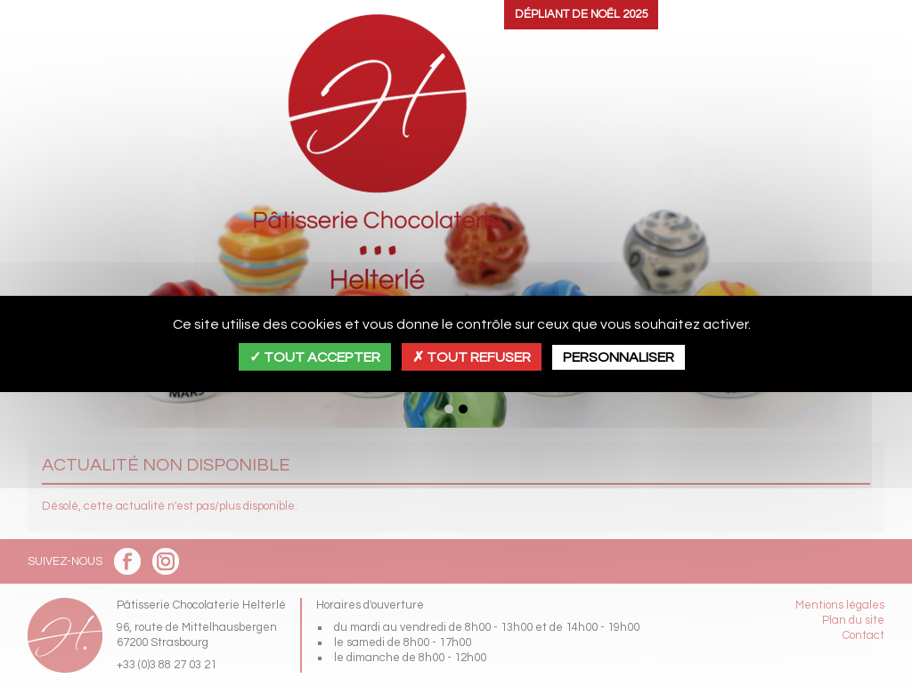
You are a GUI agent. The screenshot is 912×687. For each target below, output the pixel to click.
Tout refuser (471, 357)
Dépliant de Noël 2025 (581, 14)
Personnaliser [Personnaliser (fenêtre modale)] (618, 357)
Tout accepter (314, 357)
